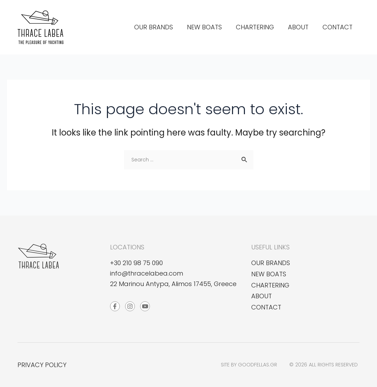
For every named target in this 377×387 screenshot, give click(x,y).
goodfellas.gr (257, 364)
